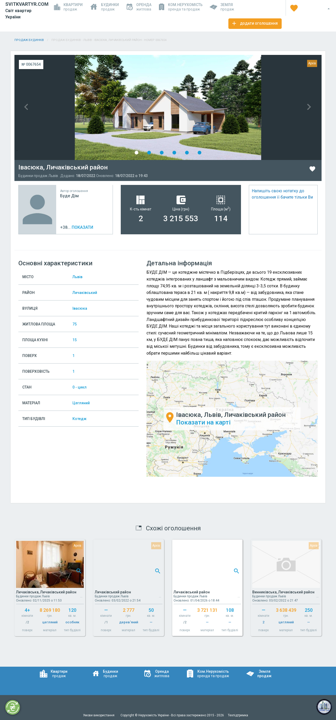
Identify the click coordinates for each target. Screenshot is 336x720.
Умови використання (99, 715)
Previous (91, 107)
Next (245, 107)
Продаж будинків (29, 40)
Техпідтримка (238, 715)
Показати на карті (203, 422)
